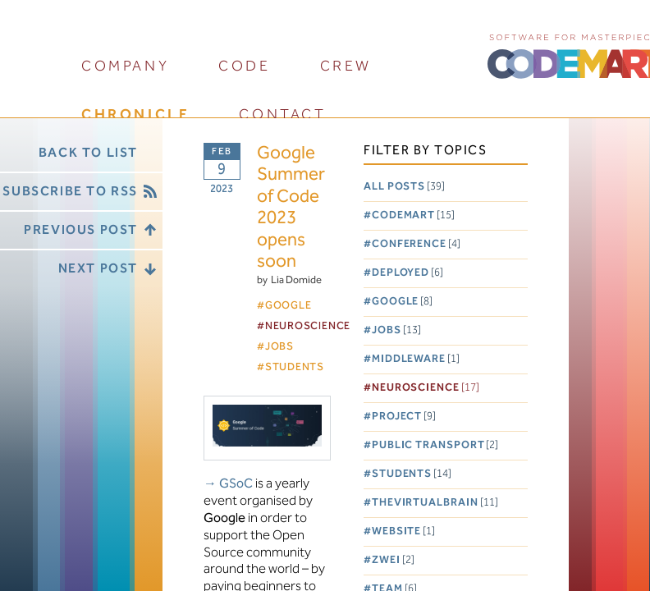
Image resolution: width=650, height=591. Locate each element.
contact (282, 114)
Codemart (413, 215)
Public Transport (435, 445)
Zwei (393, 560)
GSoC (236, 484)
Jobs (396, 330)
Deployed (407, 273)
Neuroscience (425, 387)
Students (411, 474)
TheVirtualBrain (435, 502)
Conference (416, 244)
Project (404, 416)
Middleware (416, 359)
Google (402, 301)
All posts (404, 186)
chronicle (135, 114)
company (125, 66)
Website (403, 531)
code (244, 66)
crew (346, 66)
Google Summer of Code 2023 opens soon (291, 208)
